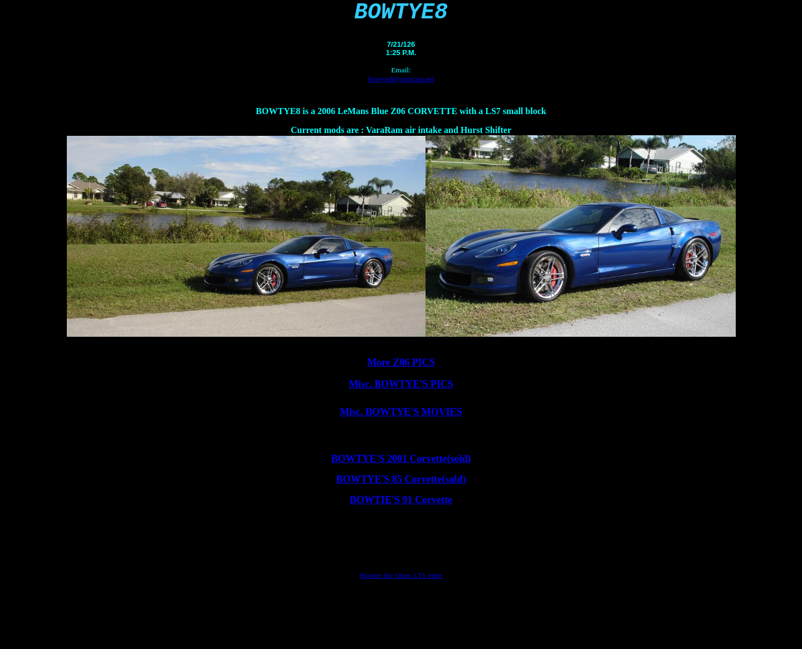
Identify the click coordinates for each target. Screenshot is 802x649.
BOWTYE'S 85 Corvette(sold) (401, 484)
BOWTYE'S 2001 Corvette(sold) (401, 464)
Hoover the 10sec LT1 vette (401, 581)
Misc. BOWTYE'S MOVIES (401, 417)
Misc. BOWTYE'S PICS (401, 389)
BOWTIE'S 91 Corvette (401, 505)
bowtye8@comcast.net (401, 84)
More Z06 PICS (401, 367)
